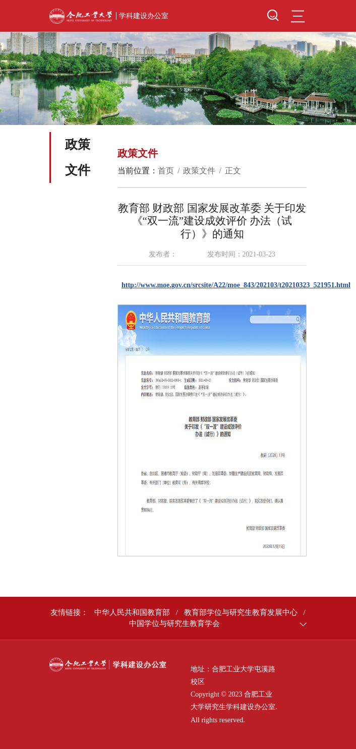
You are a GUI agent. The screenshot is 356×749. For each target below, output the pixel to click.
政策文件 (199, 170)
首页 (166, 170)
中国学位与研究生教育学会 (174, 623)
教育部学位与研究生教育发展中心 (241, 612)
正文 (233, 170)
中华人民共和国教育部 (132, 612)
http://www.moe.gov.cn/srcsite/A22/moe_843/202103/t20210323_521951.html (236, 285)
